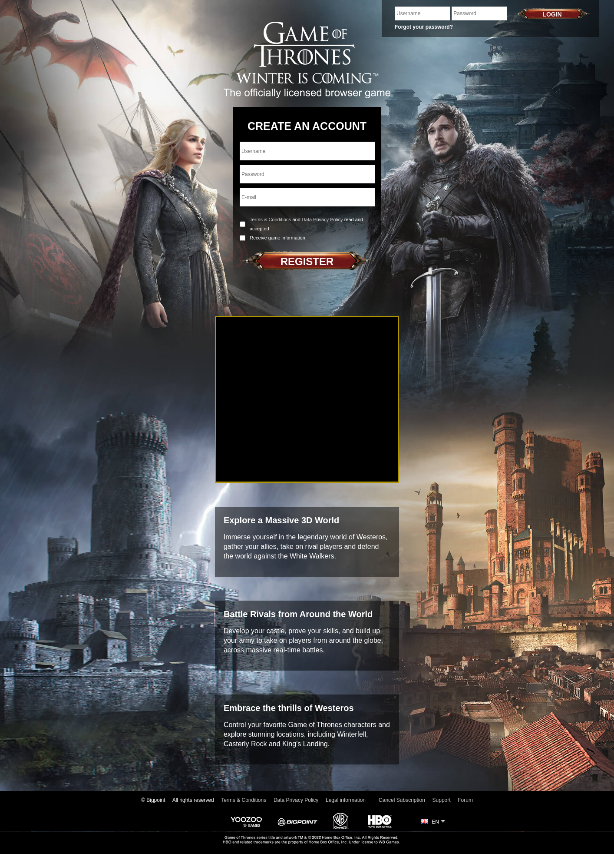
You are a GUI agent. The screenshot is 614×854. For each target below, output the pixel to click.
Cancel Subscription (402, 800)
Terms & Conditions (270, 219)
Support (441, 800)
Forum (465, 800)
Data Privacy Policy (322, 219)
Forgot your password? (424, 27)
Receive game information (277, 237)
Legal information (346, 800)
